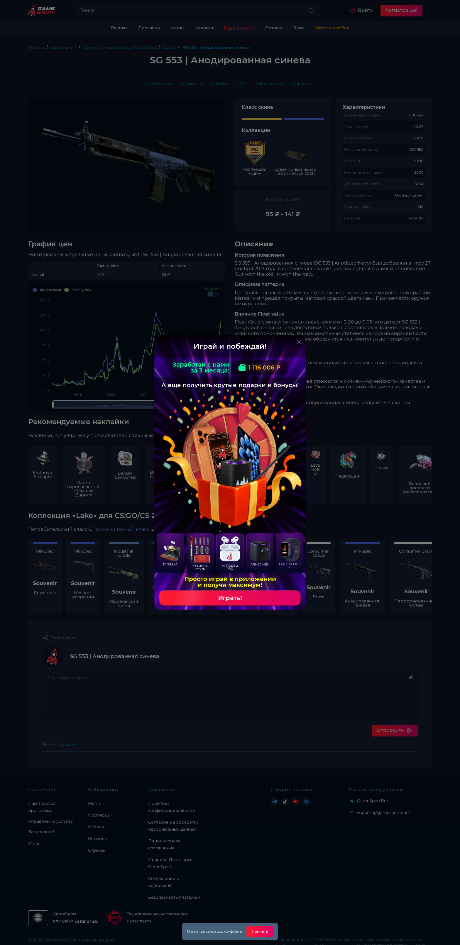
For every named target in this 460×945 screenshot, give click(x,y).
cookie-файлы (229, 931)
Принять (260, 931)
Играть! (230, 598)
